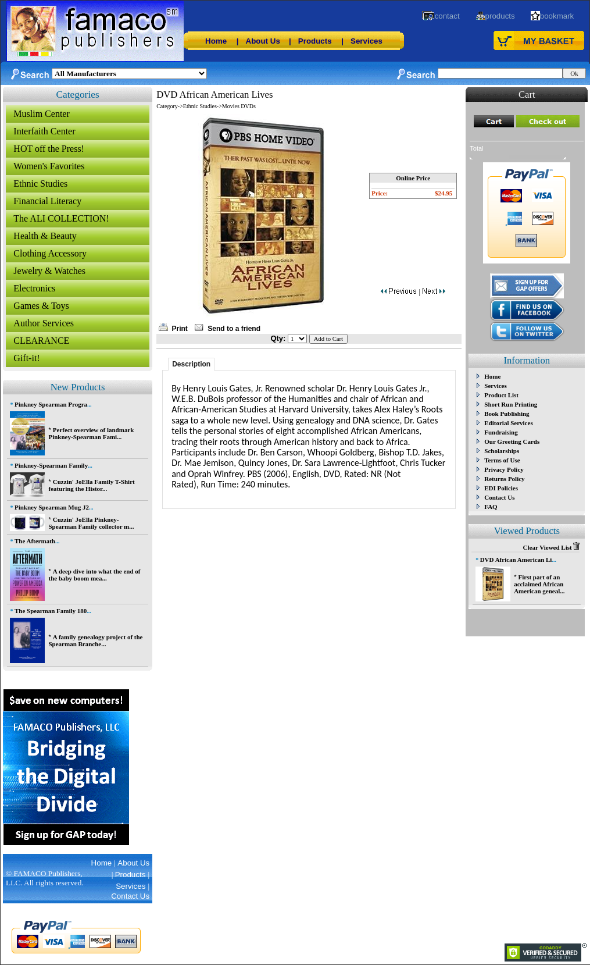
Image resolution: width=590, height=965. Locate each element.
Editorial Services (508, 422)
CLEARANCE (41, 341)
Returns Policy (504, 478)
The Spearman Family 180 (51, 610)
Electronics (34, 288)
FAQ (490, 506)
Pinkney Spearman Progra (51, 404)
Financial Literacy (47, 201)
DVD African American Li (516, 559)
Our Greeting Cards (511, 441)
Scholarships (501, 450)
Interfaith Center (44, 131)
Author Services (43, 323)
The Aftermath (35, 540)
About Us (263, 41)
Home (216, 41)
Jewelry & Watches (49, 271)
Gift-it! (26, 358)
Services (366, 41)
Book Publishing (506, 413)
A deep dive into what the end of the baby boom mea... (94, 575)
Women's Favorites (48, 166)
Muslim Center (41, 114)
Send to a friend (234, 329)
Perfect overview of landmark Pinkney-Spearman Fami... (91, 433)
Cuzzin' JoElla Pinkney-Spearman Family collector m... (91, 523)
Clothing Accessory (50, 253)
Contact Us (499, 497)
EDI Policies (501, 488)
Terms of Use (502, 460)
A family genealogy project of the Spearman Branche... (95, 640)
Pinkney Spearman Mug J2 (52, 507)
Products (315, 41)
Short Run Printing (510, 404)
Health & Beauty (44, 236)
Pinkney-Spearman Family (51, 465)
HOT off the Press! (48, 149)
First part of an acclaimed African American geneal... (539, 584)
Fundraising (500, 432)
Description (191, 364)
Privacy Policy (504, 469)
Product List (501, 394)
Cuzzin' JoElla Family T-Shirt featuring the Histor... (91, 485)
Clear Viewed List (551, 547)
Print (180, 329)
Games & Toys (41, 306)
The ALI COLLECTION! (61, 218)
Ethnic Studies (40, 183)
